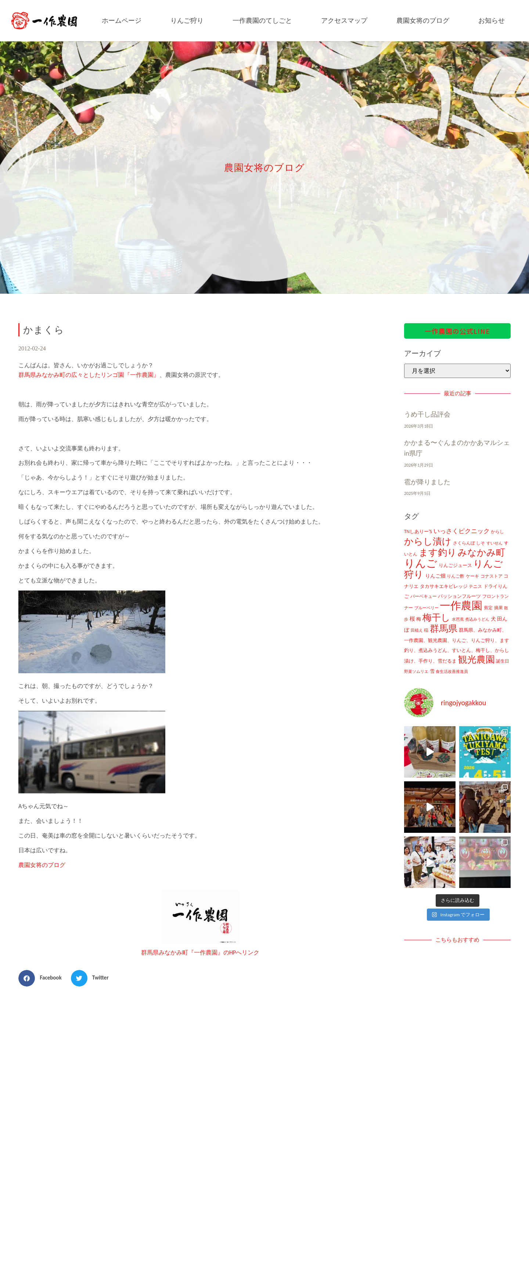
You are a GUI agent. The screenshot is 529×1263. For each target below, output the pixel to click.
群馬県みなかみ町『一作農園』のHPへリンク (200, 952)
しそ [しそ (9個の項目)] (480, 543)
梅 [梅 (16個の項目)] (418, 619)
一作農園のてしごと (262, 21)
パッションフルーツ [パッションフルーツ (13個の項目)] (459, 596)
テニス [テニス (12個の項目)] (475, 586)
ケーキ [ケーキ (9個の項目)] (472, 576)
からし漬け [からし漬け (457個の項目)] (427, 541)
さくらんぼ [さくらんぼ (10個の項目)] (464, 543)
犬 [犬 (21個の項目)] (493, 619)
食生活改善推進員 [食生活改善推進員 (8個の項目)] (452, 671)
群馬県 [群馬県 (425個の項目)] (443, 628)
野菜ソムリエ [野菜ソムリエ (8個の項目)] (416, 671)
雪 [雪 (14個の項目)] (432, 671)
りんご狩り (187, 21)
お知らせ (491, 21)
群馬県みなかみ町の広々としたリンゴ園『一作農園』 (88, 374)
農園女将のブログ (422, 21)
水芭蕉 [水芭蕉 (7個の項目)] (458, 619)
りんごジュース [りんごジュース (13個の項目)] (455, 565)
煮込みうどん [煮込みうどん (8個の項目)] (477, 619)
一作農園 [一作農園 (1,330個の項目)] (461, 605)
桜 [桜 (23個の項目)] (412, 619)
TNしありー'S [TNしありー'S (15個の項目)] (418, 531)
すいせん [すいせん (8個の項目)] (494, 543)
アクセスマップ (344, 21)
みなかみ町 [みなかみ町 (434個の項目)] (481, 552)
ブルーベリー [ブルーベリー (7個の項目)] (426, 608)
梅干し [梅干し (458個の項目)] (436, 617)
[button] (42, 978)
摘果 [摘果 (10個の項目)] (498, 607)
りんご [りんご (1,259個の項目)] (420, 563)
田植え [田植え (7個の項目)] (417, 630)
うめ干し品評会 (427, 414)
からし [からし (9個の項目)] (497, 531)
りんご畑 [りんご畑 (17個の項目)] (435, 576)
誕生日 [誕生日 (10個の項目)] (502, 661)
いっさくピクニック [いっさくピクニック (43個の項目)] (461, 531)
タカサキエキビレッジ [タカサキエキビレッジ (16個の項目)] (444, 586)
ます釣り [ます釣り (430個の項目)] (438, 552)
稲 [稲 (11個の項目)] (426, 630)
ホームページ (121, 21)
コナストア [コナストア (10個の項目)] (492, 576)
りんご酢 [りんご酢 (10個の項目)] (455, 576)
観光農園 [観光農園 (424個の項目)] (476, 659)
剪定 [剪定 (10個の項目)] (488, 607)
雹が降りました (427, 482)
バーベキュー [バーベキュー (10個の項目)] (423, 596)
